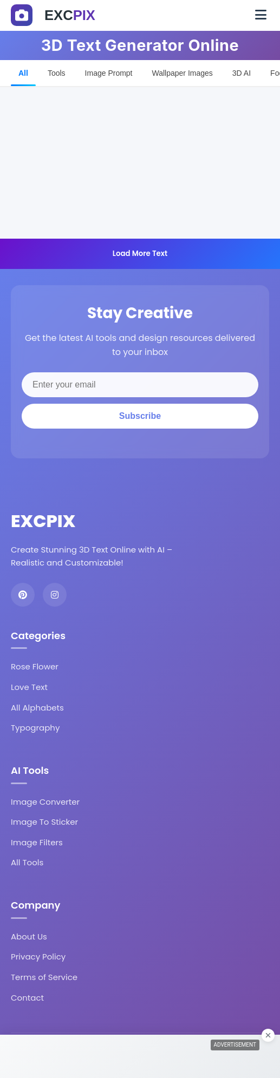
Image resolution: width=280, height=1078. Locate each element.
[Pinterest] (23, 595)
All (23, 73)
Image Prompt (109, 73)
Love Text (29, 687)
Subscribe (140, 415)
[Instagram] (55, 595)
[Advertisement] (140, 163)
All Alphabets (37, 707)
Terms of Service (44, 977)
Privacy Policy (38, 956)
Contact (27, 997)
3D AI (241, 73)
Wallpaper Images (182, 73)
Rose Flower (34, 666)
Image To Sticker (44, 821)
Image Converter (45, 801)
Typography (35, 727)
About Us (29, 936)
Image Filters (37, 842)
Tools (57, 73)
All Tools (27, 862)
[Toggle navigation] (260, 15)
